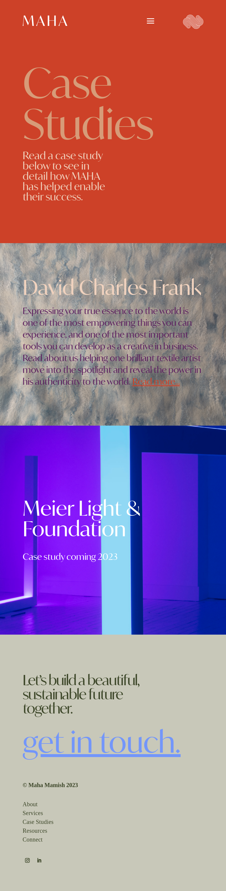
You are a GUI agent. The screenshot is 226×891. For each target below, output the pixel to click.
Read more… (156, 381)
